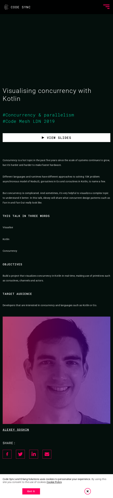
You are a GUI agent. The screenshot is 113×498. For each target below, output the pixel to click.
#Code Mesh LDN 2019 (29, 121)
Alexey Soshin (16, 429)
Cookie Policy (54, 482)
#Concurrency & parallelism (38, 115)
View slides (59, 137)
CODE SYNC (17, 7)
